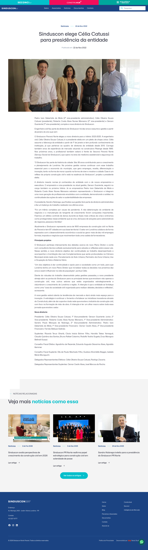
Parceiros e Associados (109, 514)
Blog (103, 510)
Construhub (128, 502)
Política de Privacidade (106, 540)
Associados (56, 8)
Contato (90, 8)
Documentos (79, 8)
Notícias (67, 8)
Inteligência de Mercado (132, 510)
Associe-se (105, 526)
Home (104, 502)
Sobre (46, 8)
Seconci (126, 506)
